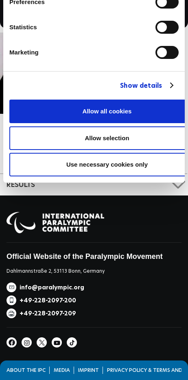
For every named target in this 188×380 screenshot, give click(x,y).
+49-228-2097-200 (48, 300)
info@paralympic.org (52, 287)
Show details (141, 85)
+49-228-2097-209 (48, 313)
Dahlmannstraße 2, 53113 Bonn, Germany (56, 270)
